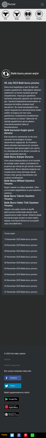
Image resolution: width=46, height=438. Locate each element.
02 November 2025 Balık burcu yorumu (20, 286)
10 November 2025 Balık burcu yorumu (20, 239)
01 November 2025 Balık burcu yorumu (20, 292)
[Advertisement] (23, 45)
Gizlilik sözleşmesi (12, 365)
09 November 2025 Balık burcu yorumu (20, 245)
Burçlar (9, 4)
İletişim (7, 359)
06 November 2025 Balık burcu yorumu (20, 263)
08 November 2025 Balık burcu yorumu (20, 251)
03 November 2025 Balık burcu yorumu (20, 280)
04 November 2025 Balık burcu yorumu (20, 274)
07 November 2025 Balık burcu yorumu (20, 257)
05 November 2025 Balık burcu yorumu (20, 268)
